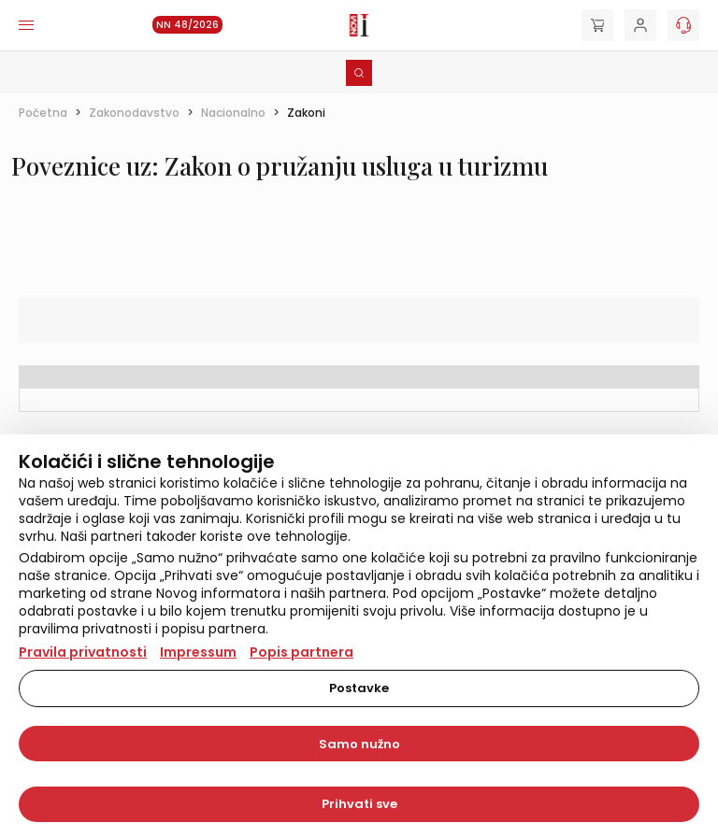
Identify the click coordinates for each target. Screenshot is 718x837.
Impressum (198, 652)
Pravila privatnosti (83, 652)
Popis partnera (301, 652)
